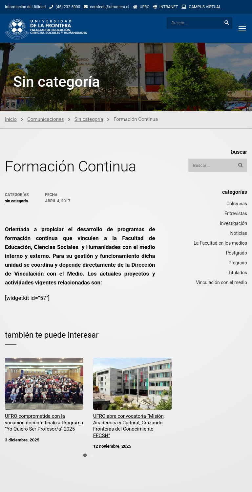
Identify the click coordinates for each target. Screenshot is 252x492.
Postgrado (236, 253)
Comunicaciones (45, 119)
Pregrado (237, 262)
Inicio (11, 119)
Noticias (238, 233)
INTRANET (168, 7)
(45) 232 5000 (67, 7)
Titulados (237, 272)
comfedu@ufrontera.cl (109, 7)
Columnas (236, 203)
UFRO (145, 7)
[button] (85, 455)
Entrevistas (235, 213)
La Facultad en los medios (220, 243)
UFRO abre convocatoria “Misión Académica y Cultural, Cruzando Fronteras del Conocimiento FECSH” (128, 426)
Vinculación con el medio (221, 282)
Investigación (233, 223)
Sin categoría (88, 119)
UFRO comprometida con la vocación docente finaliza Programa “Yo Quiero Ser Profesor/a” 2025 (44, 423)
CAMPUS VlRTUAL (205, 7)
